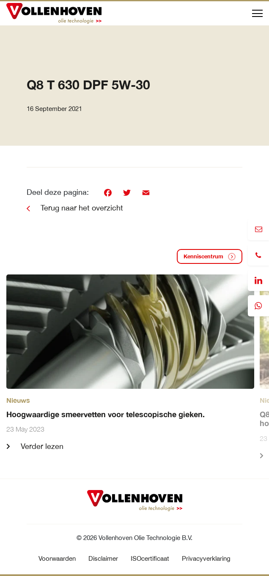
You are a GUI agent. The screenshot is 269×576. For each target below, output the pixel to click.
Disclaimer (103, 558)
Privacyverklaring (206, 558)
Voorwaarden (57, 558)
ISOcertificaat (150, 558)
